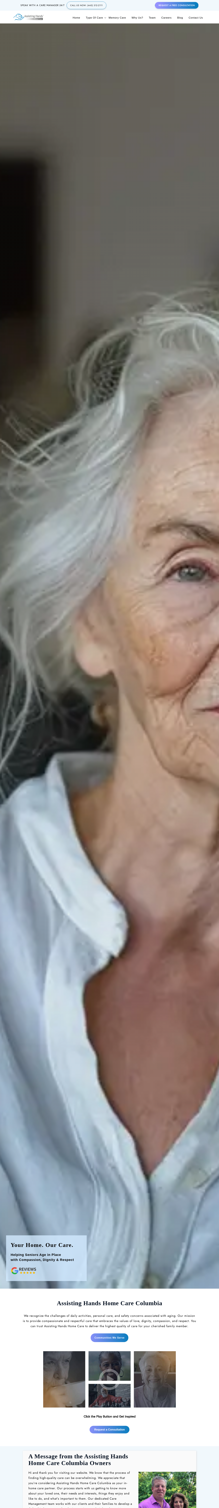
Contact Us (196, 17)
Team (152, 17)
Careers (166, 17)
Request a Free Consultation (177, 5)
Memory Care (117, 17)
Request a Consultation (109, 1354)
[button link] (109, 1303)
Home (76, 17)
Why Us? (137, 17)
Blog (180, 17)
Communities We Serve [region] (109, 1262)
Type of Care (94, 17)
